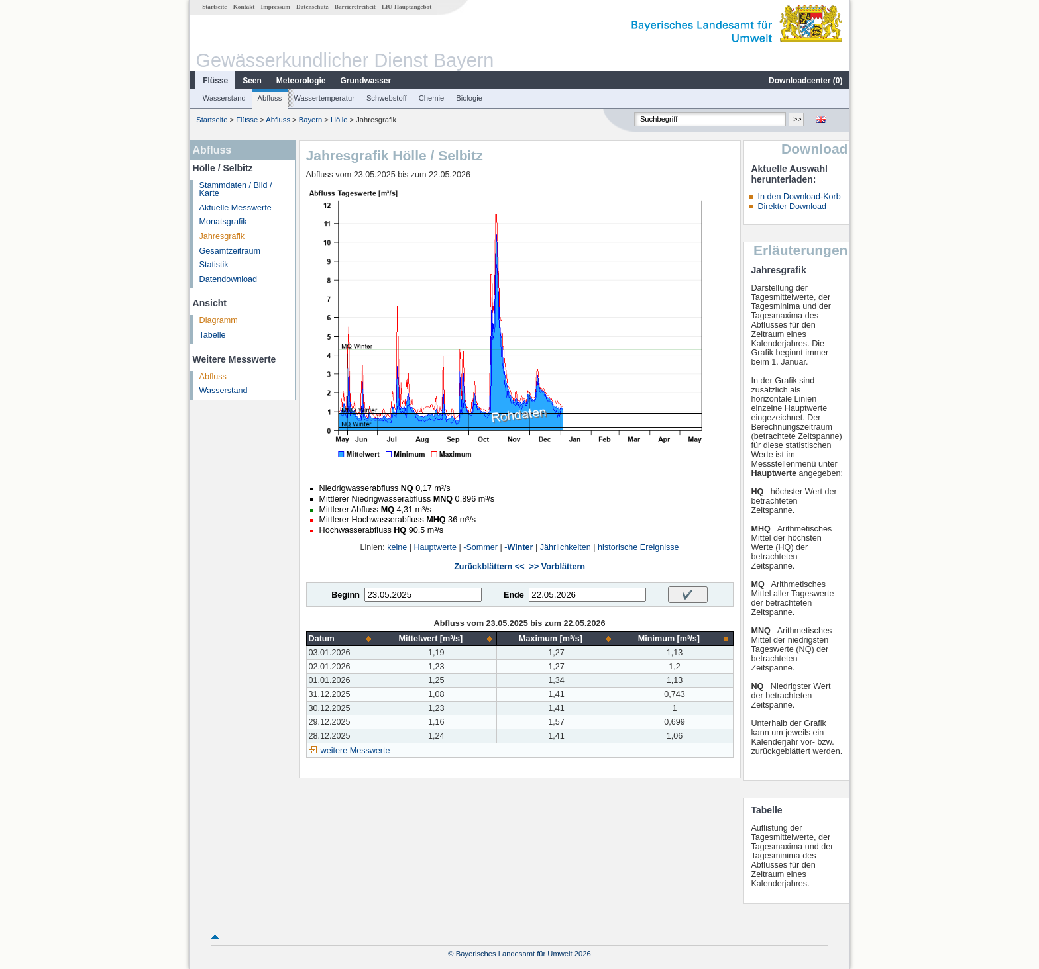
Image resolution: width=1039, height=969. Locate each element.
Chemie (432, 98)
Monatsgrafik (223, 221)
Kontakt (244, 6)
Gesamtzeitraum (229, 250)
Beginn (345, 595)
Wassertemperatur (324, 98)
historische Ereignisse (638, 547)
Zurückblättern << (489, 566)
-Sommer (480, 547)
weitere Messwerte (355, 750)
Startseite (214, 6)
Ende (514, 595)
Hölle (339, 120)
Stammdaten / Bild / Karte (235, 190)
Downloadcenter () (805, 80)
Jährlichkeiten (565, 547)
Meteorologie (301, 80)
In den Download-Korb (798, 196)
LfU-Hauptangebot (406, 6)
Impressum (275, 6)
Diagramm (218, 320)
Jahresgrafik (222, 236)
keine (397, 547)
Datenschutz (312, 6)
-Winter (518, 547)
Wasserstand (224, 98)
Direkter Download (791, 206)
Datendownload (228, 279)
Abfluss (270, 98)
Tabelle (212, 335)
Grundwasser (366, 80)
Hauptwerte (435, 547)
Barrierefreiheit (355, 6)
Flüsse (215, 80)
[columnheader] (341, 639)
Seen (252, 80)
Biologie (469, 98)
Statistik (214, 264)
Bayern (310, 120)
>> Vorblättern (557, 566)
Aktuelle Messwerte (235, 207)
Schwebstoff (386, 98)
